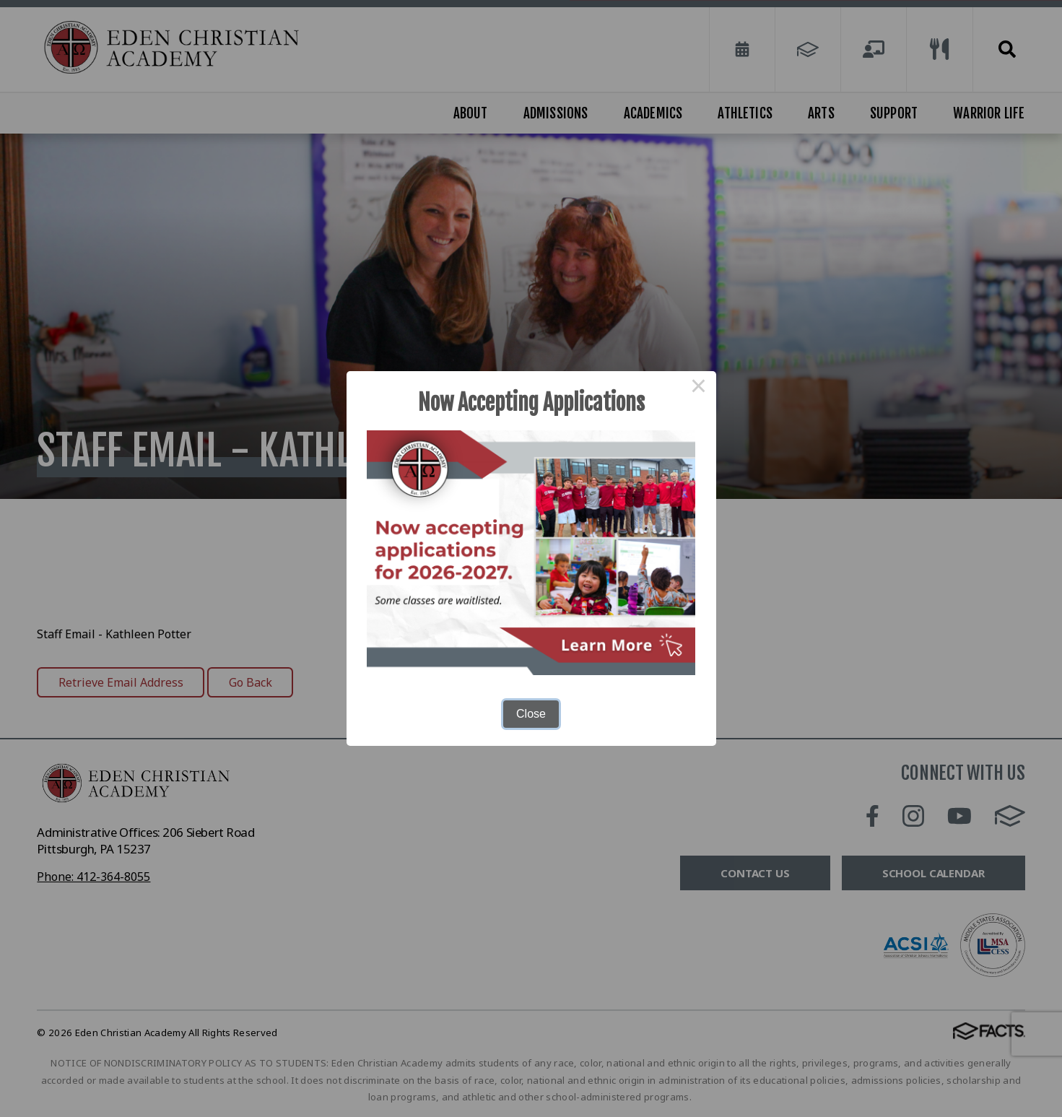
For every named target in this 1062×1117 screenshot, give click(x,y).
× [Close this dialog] (699, 388)
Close (531, 714)
